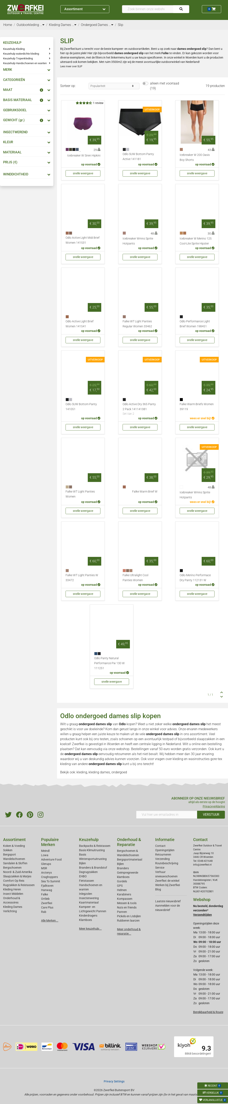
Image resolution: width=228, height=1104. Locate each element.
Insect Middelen (13, 893)
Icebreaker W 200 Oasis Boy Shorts (195, 157)
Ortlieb (45, 898)
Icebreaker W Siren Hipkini (83, 155)
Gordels (122, 881)
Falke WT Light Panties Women (80, 494)
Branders (123, 868)
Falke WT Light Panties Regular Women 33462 (137, 324)
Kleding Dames (12, 906)
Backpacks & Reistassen (94, 845)
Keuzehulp (89, 839)
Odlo (122, 724)
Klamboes (85, 920)
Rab (43, 911)
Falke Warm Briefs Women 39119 (197, 406)
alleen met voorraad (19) (164, 85)
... (42, 25)
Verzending (162, 859)
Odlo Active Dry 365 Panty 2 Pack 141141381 (140, 409)
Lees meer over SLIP (71, 66)
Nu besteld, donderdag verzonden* (208, 910)
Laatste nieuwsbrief (168, 901)
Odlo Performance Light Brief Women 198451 (195, 324)
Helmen (122, 890)
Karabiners (124, 894)
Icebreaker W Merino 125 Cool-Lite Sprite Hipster (196, 241)
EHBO (83, 876)
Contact (160, 845)
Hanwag (46, 890)
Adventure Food (51, 859)
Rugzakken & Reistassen (19, 885)
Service (159, 867)
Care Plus (47, 907)
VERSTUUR (211, 815)
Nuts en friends (127, 907)
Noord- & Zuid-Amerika (17, 872)
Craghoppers (49, 877)
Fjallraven (47, 885)
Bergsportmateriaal (129, 859)
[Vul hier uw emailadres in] (166, 815)
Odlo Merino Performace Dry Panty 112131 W (195, 577)
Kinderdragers (88, 915)
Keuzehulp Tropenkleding (18, 58)
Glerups (46, 864)
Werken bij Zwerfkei (167, 885)
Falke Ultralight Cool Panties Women (135, 577)
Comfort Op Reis (13, 880)
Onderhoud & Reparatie (129, 842)
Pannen (122, 911)
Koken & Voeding (14, 845)
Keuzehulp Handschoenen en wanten (25, 63)
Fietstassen (86, 880)
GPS (120, 885)
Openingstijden (164, 850)
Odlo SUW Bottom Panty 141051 (81, 406)
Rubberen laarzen (128, 920)
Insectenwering (89, 898)
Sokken (7, 850)
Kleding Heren (12, 889)
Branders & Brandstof (93, 867)
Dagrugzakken (88, 872)
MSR (44, 868)
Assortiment (85, 9)
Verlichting (10, 911)
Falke (44, 894)
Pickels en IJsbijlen (129, 916)
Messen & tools (127, 903)
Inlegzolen (85, 893)
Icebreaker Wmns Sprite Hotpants (138, 241)
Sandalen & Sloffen (15, 863)
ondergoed (119, 772)
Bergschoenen (12, 867)
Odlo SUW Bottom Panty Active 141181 (138, 156)
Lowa (44, 855)
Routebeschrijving (166, 863)
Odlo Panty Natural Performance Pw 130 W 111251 (109, 663)
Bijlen (82, 863)
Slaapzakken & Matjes (17, 876)
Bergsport (9, 854)
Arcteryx (46, 872)
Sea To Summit (50, 881)
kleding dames (99, 772)
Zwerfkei (46, 903)
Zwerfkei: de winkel (167, 880)
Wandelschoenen (14, 859)
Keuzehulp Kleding (14, 48)
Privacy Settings (114, 1081)
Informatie (164, 839)
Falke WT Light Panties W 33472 (82, 577)
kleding (178, 759)
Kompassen (124, 898)
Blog (158, 889)
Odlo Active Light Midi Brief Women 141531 (83, 240)
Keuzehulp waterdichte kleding (21, 53)
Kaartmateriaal (89, 902)
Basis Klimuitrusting (92, 850)
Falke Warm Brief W (144, 491)
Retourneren (163, 854)
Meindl (45, 850)
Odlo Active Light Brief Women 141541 (80, 324)
